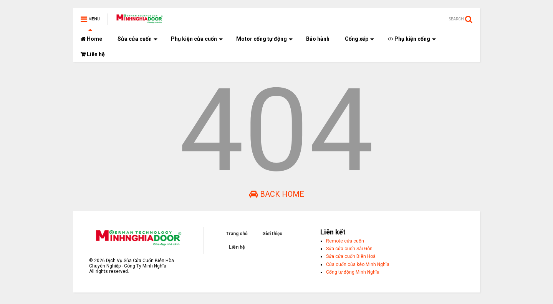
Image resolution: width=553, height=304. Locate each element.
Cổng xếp (359, 39)
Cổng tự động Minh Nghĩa (352, 272)
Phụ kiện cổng (411, 39)
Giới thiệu (272, 233)
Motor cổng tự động (264, 39)
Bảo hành (317, 39)
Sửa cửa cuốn (137, 39)
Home (91, 39)
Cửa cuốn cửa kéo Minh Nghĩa (357, 264)
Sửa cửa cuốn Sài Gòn (349, 248)
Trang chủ (237, 233)
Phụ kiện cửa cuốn (197, 39)
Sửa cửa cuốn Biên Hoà (351, 256)
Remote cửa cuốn (345, 241)
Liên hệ (93, 54)
